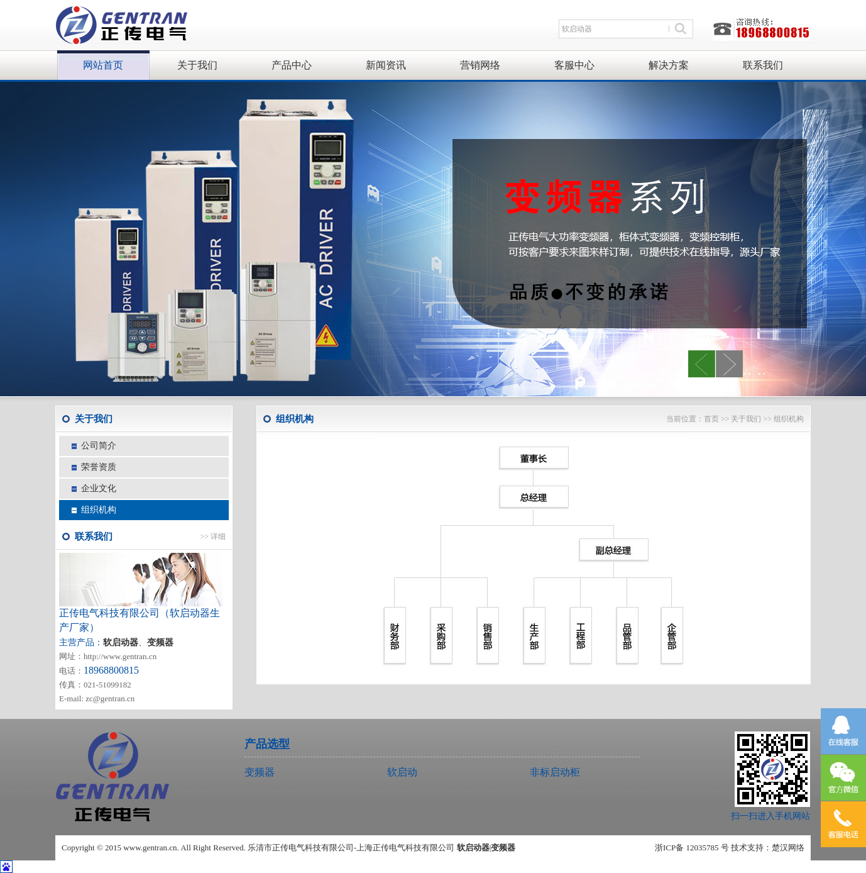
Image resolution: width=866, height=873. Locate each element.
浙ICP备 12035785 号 (692, 847)
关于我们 (197, 65)
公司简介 (98, 445)
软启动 (402, 772)
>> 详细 (213, 536)
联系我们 (763, 65)
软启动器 (473, 847)
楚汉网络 (788, 847)
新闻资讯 (386, 65)
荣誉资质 (98, 467)
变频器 (160, 642)
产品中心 (291, 65)
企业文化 (98, 488)
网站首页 (103, 65)
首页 (711, 418)
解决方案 (669, 65)
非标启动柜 (555, 772)
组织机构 (98, 509)
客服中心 (574, 65)
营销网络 (480, 65)
